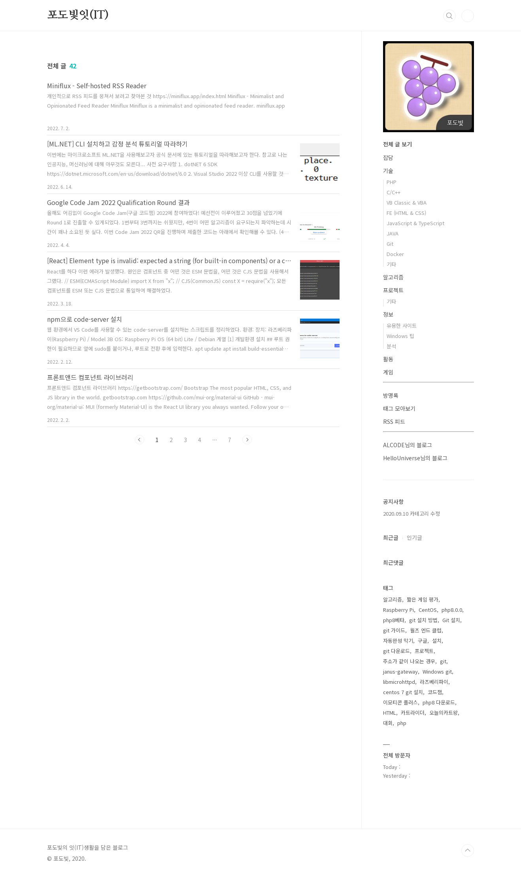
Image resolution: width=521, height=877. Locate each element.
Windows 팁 (400, 336)
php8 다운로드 (439, 702)
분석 (391, 346)
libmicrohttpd (399, 681)
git (443, 661)
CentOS (428, 609)
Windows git (437, 671)
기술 (388, 171)
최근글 (390, 537)
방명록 (390, 395)
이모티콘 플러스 (400, 702)
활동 (388, 359)
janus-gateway (400, 671)
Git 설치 (451, 620)
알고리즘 (393, 277)
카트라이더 (413, 712)
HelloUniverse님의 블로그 (415, 458)
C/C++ (393, 192)
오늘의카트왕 (443, 712)
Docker (395, 254)
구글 (422, 640)
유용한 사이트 (402, 325)
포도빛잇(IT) (77, 15)
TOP (467, 850)
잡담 (388, 157)
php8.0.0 (452, 609)
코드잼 (435, 692)
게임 (388, 372)
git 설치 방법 (423, 620)
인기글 (414, 537)
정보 (388, 314)
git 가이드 (394, 630)
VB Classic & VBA (407, 202)
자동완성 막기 (398, 640)
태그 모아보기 (399, 408)
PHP (391, 182)
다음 (247, 439)
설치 (437, 640)
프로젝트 (393, 290)
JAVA (392, 233)
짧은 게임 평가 (422, 599)
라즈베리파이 (434, 681)
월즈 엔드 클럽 (426, 630)
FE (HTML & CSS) (406, 212)
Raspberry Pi (398, 609)
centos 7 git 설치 (403, 692)
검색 (449, 16)
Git (390, 243)
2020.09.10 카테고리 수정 (411, 513)
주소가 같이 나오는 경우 (409, 661)
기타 (391, 264)
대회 (388, 723)
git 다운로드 (396, 651)
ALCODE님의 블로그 (407, 445)
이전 (139, 439)
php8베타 (393, 620)
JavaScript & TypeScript (415, 223)
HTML (389, 712)
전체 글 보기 (397, 144)
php (401, 723)
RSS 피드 (394, 421)
